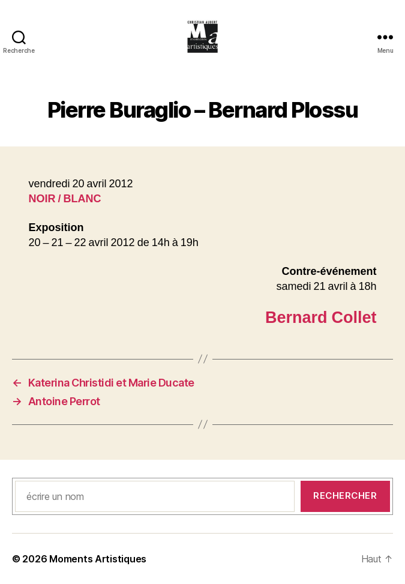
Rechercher (345, 495)
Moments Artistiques (97, 559)
